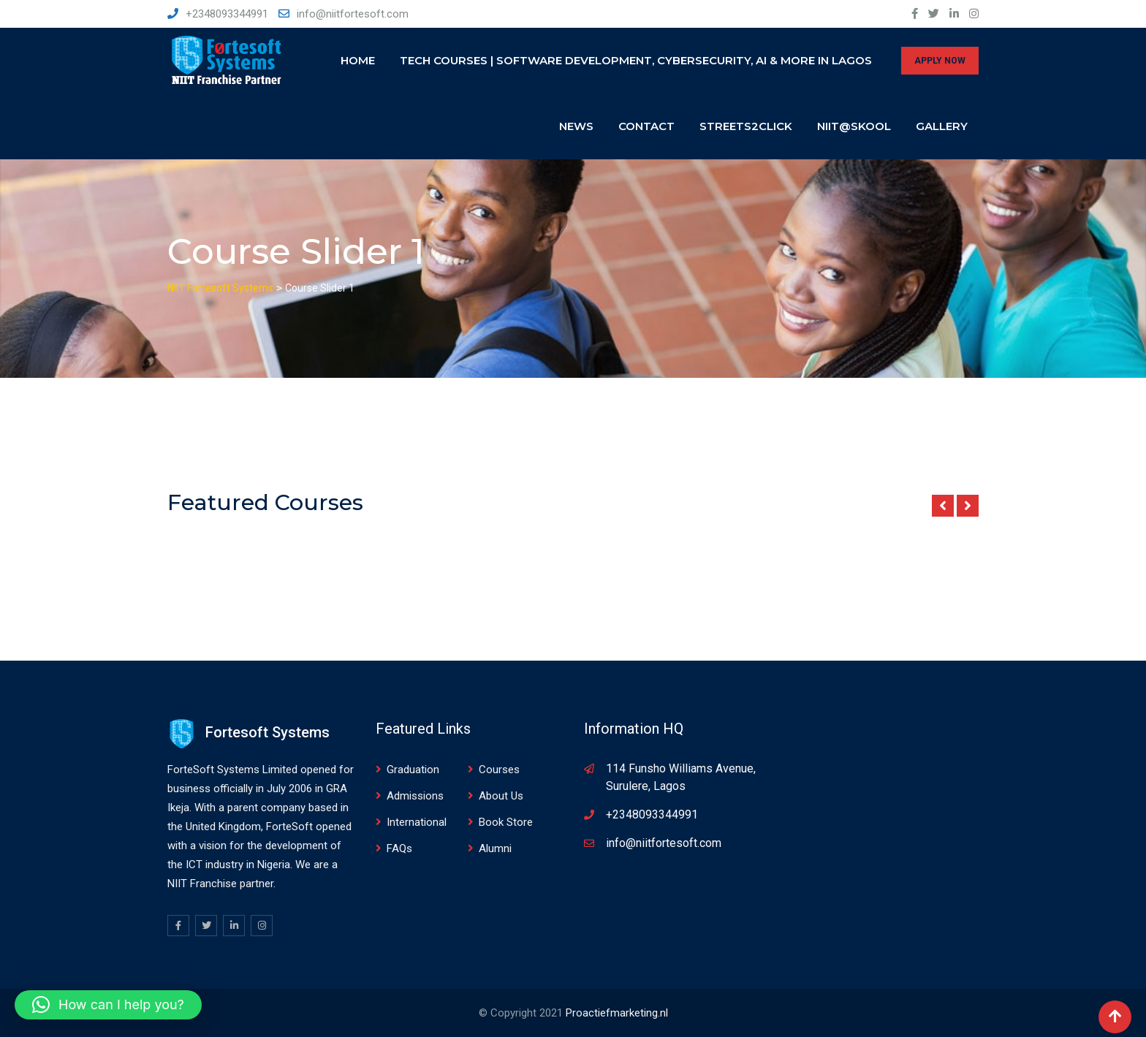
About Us (501, 795)
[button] (108, 1004)
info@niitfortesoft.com (353, 13)
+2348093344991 (227, 13)
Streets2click (745, 126)
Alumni (495, 848)
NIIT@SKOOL (854, 126)
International (417, 822)
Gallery (942, 126)
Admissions (415, 795)
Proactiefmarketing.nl (617, 1012)
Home (358, 60)
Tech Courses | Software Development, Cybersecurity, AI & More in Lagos (636, 60)
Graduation (413, 769)
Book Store (506, 822)
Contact (646, 126)
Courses (499, 769)
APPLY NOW (939, 61)
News (576, 126)
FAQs (399, 848)
